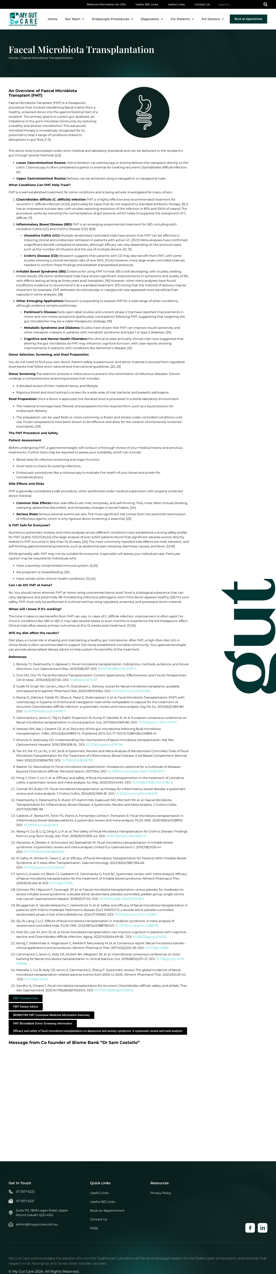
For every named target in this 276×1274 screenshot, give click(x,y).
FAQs (94, 1259)
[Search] (265, 4)
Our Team (74, 19)
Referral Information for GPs (106, 4)
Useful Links (176, 4)
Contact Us (202, 4)
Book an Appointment (107, 1241)
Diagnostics (152, 19)
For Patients (182, 19)
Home (52, 19)
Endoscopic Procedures (112, 19)
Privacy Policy (160, 1223)
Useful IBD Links (147, 4)
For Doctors (213, 19)
